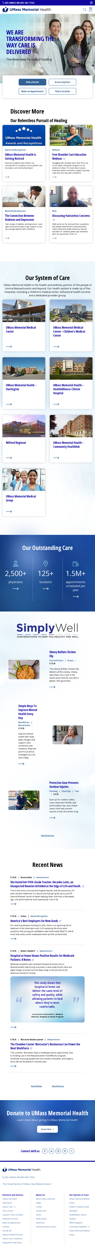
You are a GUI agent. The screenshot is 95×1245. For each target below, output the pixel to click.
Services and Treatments (12, 1238)
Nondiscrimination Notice (46, 1226)
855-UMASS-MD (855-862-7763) (19, 2)
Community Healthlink (78, 1226)
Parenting (53, 791)
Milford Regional (75, 1223)
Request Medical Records (12, 1234)
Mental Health (24, 725)
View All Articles (47, 835)
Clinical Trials (8, 1206)
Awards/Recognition (39, 916)
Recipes (70, 660)
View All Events (58, 1086)
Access (62, 82)
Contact (39, 1207)
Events (38, 1215)
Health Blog (11, 1242)
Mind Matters (24, 722)
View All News (36, 1086)
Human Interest (42, 877)
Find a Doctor (32, 82)
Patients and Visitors (12, 1195)
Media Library (41, 1219)
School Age (66, 791)
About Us (40, 1195)
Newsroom (40, 1223)
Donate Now (49, 1130)
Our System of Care (79, 1195)
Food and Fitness (56, 660)
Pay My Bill (6, 1230)
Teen (77, 791)
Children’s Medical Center (79, 1207)
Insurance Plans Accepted (12, 1215)
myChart (5, 1226)
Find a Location (62, 91)
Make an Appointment (32, 91)
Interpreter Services (10, 1219)
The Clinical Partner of (26, 1184)
